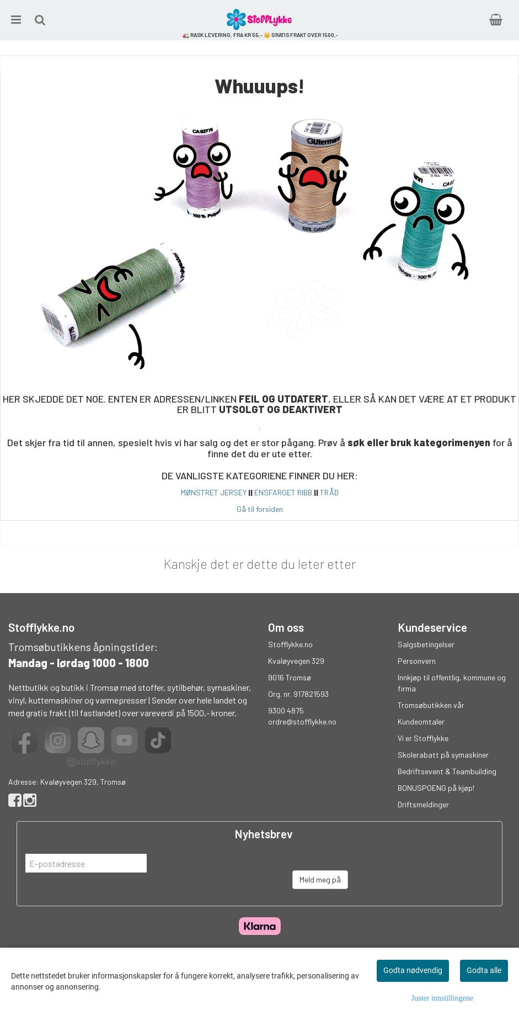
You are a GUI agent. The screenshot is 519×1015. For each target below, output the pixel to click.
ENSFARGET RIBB (283, 492)
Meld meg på (320, 879)
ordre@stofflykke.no (302, 721)
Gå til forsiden (260, 509)
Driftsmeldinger (423, 804)
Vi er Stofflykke (423, 738)
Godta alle (484, 970)
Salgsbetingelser (426, 644)
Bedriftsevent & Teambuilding (447, 771)
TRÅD (329, 492)
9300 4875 (286, 710)
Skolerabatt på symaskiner (443, 754)
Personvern (417, 660)
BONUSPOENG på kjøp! (436, 787)
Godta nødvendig (412, 970)
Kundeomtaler (421, 721)
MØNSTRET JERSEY (214, 492)
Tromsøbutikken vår (431, 705)
